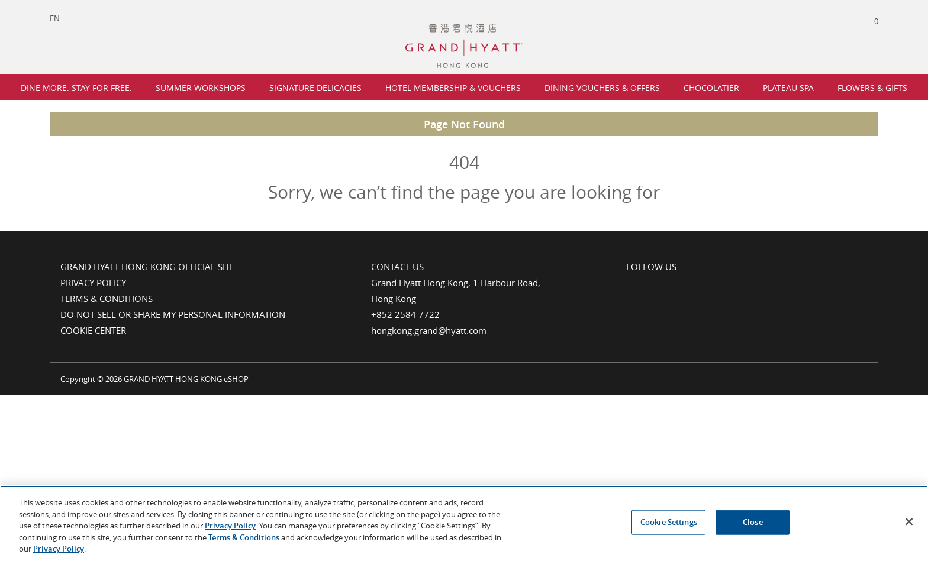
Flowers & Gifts (872, 87)
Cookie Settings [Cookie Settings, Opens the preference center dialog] (668, 523)
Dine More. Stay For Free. (76, 87)
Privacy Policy (93, 282)
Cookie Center (93, 330)
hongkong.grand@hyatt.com (428, 330)
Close (753, 523)
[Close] (909, 523)
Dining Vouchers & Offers (602, 87)
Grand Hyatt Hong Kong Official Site (147, 267)
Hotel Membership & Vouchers (453, 87)
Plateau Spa (788, 87)
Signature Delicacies (315, 87)
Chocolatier (711, 87)
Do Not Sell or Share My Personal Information (172, 314)
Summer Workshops (201, 87)
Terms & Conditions (106, 298)
